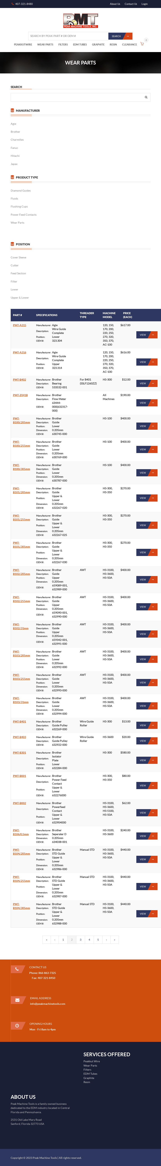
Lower (14, 289)
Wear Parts (17, 222)
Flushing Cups (19, 206)
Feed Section (18, 273)
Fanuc (14, 147)
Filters (87, 1069)
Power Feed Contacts (23, 214)
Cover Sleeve (18, 257)
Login (145, 4)
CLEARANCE (129, 44)
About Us (115, 4)
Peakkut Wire (92, 1061)
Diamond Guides (20, 190)
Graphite (89, 1078)
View (149, 334)
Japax (13, 164)
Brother (15, 131)
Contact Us (131, 4)
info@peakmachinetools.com (47, 1003)
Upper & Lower (19, 297)
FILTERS (63, 44)
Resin (87, 1082)
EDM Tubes (90, 1073)
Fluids (14, 198)
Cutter (14, 265)
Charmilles (16, 139)
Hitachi (14, 155)
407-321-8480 (24, 4)
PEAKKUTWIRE (23, 44)
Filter (13, 281)
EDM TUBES (80, 44)
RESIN (113, 44)
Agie (13, 123)
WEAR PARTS (45, 44)
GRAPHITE (98, 44)
